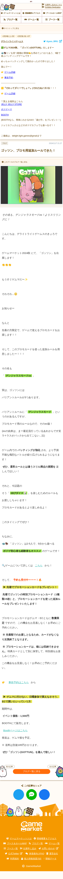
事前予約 (8, 85)
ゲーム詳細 (9, 80)
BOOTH (5, 122)
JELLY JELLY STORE (11, 112)
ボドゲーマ (6, 117)
